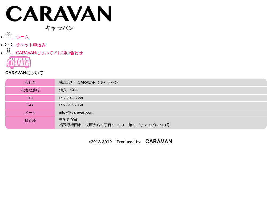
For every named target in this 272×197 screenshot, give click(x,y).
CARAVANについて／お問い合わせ (44, 53)
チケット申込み (25, 45)
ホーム (17, 37)
